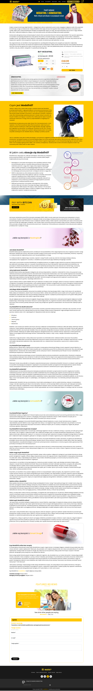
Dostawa (33, 672)
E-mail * (13, 638)
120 (40, 64)
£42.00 (65, 61)
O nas (42, 1)
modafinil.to (21, 571)
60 (47, 61)
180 (47, 64)
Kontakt (64, 1)
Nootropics (54, 1)
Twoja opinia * (15, 643)
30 (40, 61)
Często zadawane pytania (41, 672)
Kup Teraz (72, 70)
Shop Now (15, 207)
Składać (15, 659)
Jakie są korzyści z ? (26, 238)
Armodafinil (47, 1)
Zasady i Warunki (51, 672)
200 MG (51, 56)
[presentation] (20, 654)
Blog (59, 1)
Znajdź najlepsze (49, 10)
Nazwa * (13, 633)
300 (53, 64)
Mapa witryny (59, 672)
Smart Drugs (36, 533)
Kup (17, 93)
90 (53, 61)
